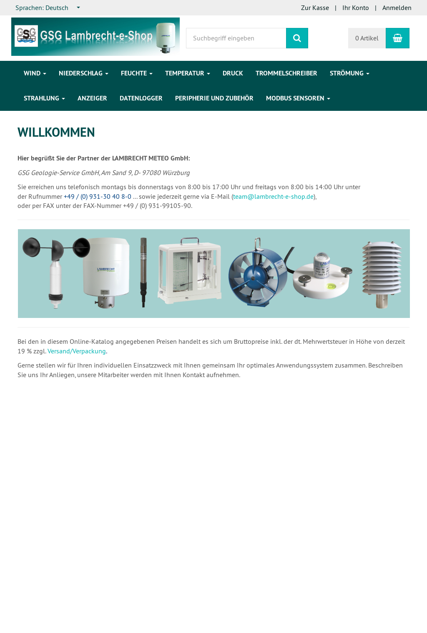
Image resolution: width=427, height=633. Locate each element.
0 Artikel (367, 38)
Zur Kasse (315, 7)
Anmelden (397, 7)
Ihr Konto (355, 7)
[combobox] (48, 7)
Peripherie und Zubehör (214, 98)
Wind (35, 73)
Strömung (349, 73)
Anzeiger (92, 98)
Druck (233, 73)
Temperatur (187, 73)
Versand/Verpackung (77, 351)
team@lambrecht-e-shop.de (273, 196)
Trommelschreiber (286, 73)
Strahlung (44, 98)
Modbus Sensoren (298, 98)
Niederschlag (83, 73)
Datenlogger (141, 98)
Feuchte (137, 73)
